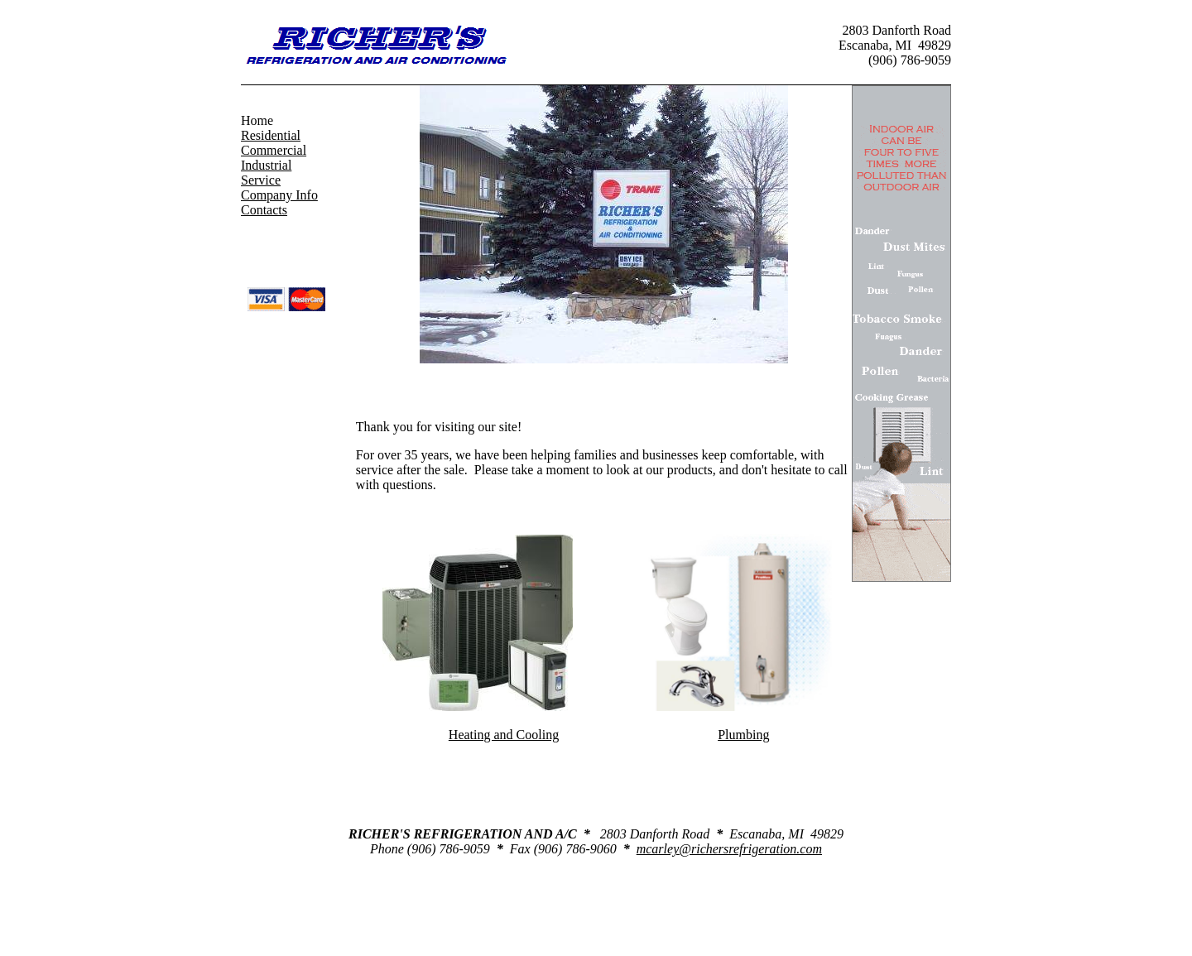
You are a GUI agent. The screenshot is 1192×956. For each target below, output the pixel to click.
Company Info (279, 195)
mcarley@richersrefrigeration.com (729, 849)
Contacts (264, 210)
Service (261, 180)
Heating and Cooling (504, 735)
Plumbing (743, 735)
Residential (270, 135)
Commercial (273, 150)
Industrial (266, 165)
